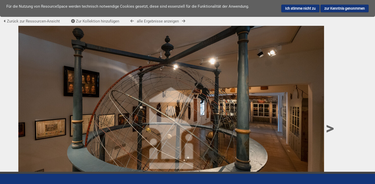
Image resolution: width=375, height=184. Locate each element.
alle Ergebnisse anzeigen (158, 21)
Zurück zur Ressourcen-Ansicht (32, 21)
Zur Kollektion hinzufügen (95, 21)
